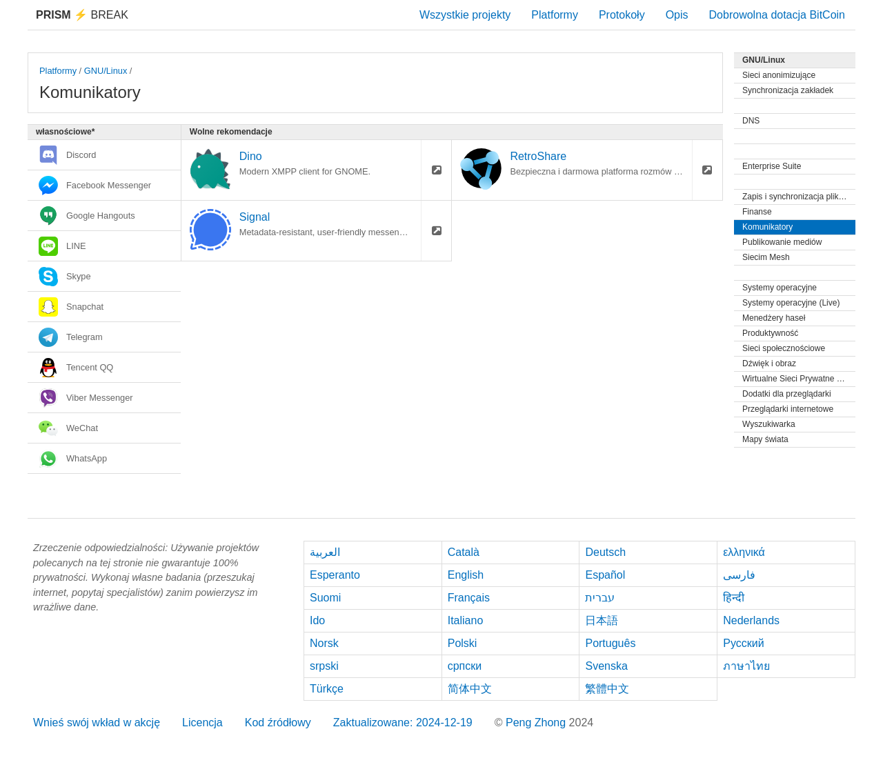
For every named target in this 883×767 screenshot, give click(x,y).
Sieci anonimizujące (778, 75)
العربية (325, 552)
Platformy (554, 15)
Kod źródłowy (278, 722)
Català (463, 552)
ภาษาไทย (746, 666)
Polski (462, 643)
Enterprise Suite (771, 166)
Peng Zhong (537, 722)
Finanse (757, 212)
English (466, 575)
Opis (677, 15)
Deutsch (605, 552)
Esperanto (335, 575)
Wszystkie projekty (464, 15)
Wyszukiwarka (768, 424)
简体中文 (470, 689)
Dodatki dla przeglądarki (786, 394)
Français (469, 598)
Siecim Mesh (766, 257)
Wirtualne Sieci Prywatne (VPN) (798, 379)
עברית (600, 598)
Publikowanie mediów (782, 242)
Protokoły (622, 15)
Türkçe (327, 689)
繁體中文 (607, 689)
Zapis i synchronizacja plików (795, 196)
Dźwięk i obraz (769, 363)
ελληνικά (744, 552)
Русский (743, 643)
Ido (317, 620)
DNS (751, 121)
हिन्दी (733, 598)
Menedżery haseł (773, 318)
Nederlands (751, 620)
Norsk (324, 643)
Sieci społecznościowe (783, 348)
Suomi (325, 598)
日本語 (601, 620)
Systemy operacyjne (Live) (791, 303)
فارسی (739, 575)
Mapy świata (765, 439)
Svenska (606, 666)
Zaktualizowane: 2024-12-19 (403, 722)
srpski (324, 666)
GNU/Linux (106, 71)
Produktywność (770, 333)
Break (82, 15)
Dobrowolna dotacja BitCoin (777, 15)
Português (610, 643)
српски (465, 666)
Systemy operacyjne (779, 287)
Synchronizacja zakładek (787, 90)
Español (605, 575)
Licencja (202, 722)
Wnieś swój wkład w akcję (96, 722)
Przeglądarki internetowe (787, 409)
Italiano (466, 620)
